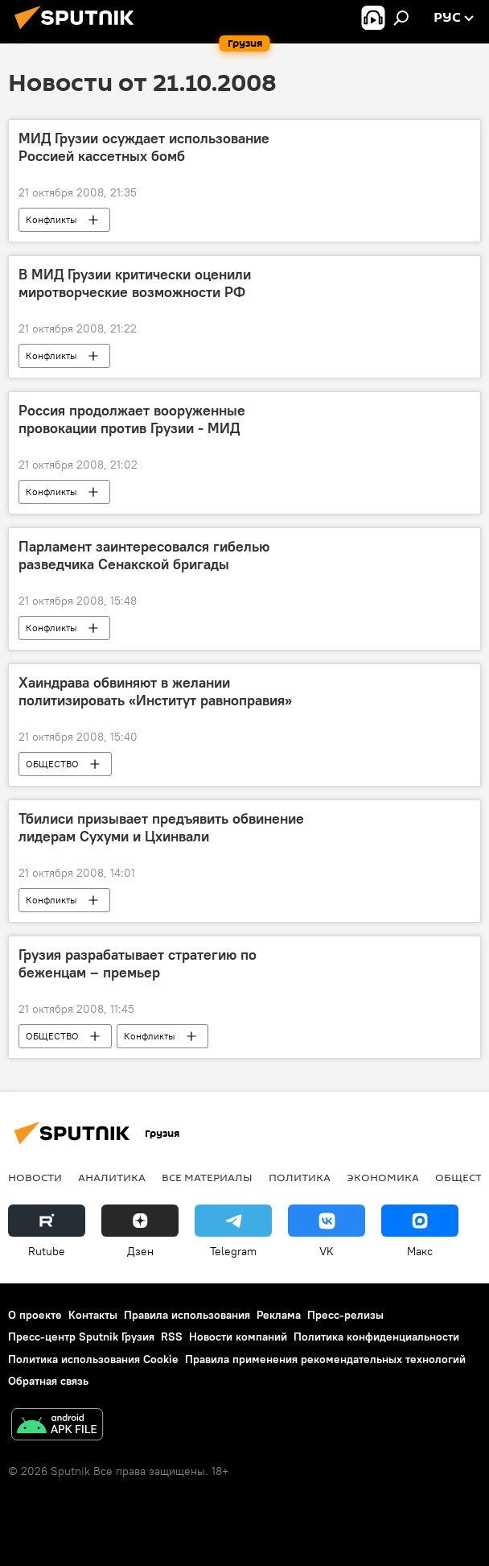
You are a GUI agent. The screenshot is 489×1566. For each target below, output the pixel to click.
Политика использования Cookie (93, 1359)
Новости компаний (238, 1336)
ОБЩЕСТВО (52, 764)
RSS (172, 1336)
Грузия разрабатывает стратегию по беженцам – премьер (137, 963)
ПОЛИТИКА (300, 1177)
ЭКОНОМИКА (383, 1177)
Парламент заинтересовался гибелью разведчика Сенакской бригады (143, 555)
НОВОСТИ (35, 1177)
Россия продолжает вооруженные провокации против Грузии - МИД (131, 419)
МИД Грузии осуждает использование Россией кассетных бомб (143, 147)
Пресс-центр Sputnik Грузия (81, 1336)
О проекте (35, 1315)
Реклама (279, 1315)
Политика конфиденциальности (376, 1336)
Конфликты (51, 219)
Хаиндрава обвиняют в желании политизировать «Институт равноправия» (155, 691)
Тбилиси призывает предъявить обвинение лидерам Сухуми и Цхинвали (161, 827)
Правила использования (187, 1315)
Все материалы (207, 1177)
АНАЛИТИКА (112, 1177)
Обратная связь (48, 1381)
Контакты (92, 1315)
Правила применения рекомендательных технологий (325, 1359)
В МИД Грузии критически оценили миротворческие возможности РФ (134, 283)
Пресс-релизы (345, 1315)
